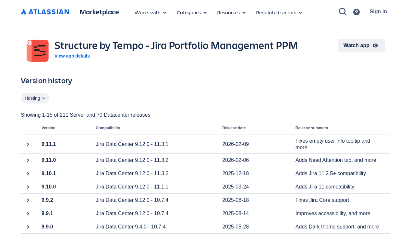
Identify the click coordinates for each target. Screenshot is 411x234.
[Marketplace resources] (231, 12)
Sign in (378, 11)
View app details (72, 55)
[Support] (356, 12)
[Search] (342, 11)
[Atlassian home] (45, 12)
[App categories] (192, 12)
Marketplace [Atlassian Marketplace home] (99, 11)
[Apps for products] (150, 12)
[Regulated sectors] (279, 12)
